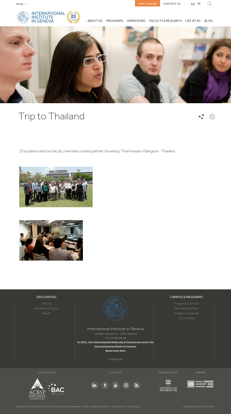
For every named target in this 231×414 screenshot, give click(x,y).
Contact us (172, 3)
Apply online (147, 3)
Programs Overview (186, 304)
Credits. (85, 406)
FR (198, 3)
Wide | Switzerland (205, 406)
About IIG (95, 21)
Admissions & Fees (186, 308)
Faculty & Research (165, 21)
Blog (208, 21)
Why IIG (46, 304)
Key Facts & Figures (46, 308)
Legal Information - (100, 406)
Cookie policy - (119, 406)
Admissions (136, 21)
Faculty (46, 313)
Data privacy (133, 406)
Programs (114, 21)
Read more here (116, 351)
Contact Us (115, 359)
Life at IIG (193, 21)
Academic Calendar (186, 313)
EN (193, 3)
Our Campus (186, 318)
